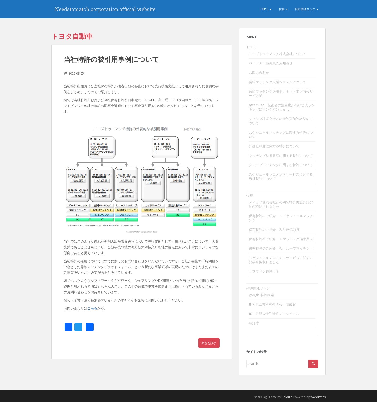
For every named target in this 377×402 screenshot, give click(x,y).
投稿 (283, 9)
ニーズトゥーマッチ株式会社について (277, 53)
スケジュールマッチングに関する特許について (281, 134)
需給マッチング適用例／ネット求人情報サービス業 (281, 93)
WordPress (318, 397)
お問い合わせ (259, 72)
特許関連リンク (306, 9)
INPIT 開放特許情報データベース (274, 313)
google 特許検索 (261, 295)
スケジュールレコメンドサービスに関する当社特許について (281, 176)
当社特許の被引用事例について (111, 59)
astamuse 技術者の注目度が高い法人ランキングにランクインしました (282, 107)
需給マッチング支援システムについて (277, 82)
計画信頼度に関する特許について (274, 146)
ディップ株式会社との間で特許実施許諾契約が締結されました (281, 204)
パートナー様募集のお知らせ (271, 63)
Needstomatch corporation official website (105, 9)
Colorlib (287, 397)
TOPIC (266, 9)
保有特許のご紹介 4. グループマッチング (281, 248)
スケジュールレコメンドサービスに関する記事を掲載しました (281, 259)
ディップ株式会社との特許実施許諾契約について (281, 120)
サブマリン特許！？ (264, 271)
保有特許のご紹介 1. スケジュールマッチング (281, 218)
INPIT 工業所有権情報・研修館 (272, 304)
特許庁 (254, 323)
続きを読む (209, 343)
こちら (92, 308)
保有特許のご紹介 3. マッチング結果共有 (281, 239)
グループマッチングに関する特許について (281, 165)
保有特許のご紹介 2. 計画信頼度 (274, 229)
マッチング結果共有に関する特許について (281, 155)
